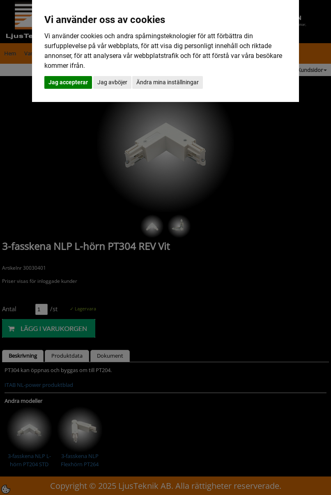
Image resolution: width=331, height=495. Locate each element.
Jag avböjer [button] (112, 82)
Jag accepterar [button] (68, 82)
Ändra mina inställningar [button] (167, 82)
